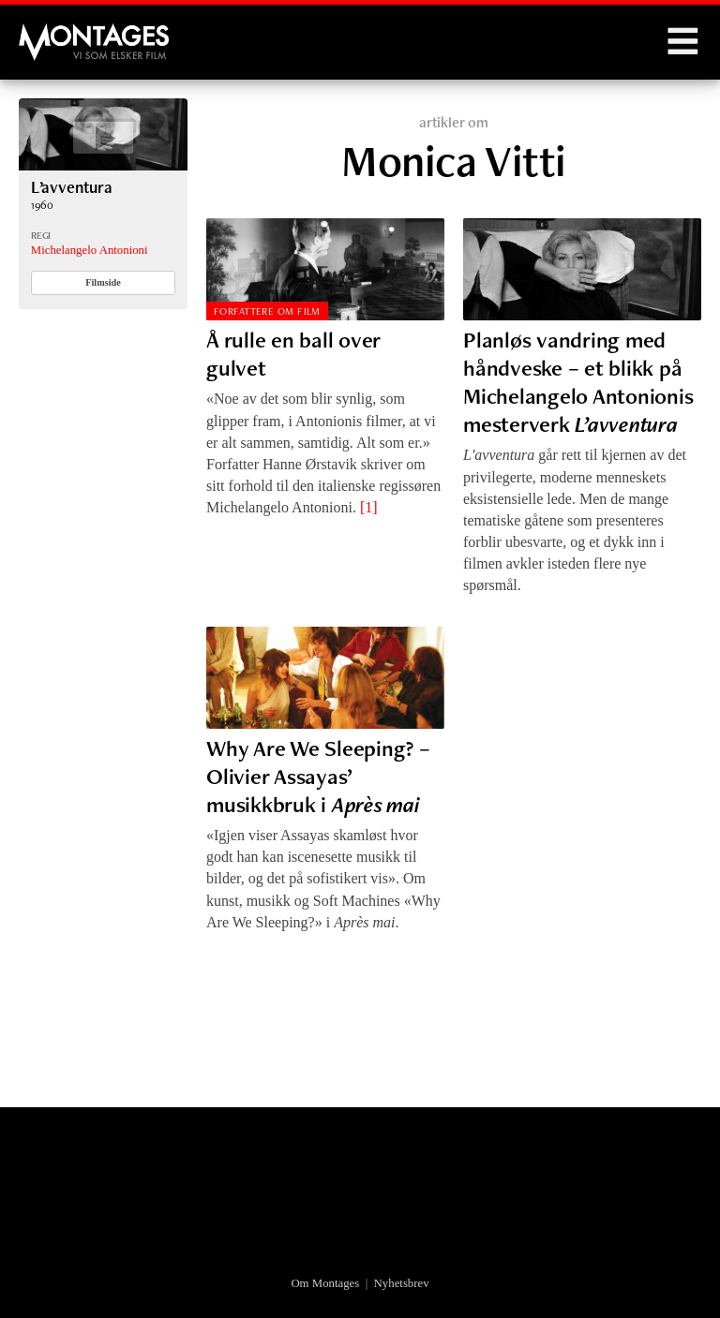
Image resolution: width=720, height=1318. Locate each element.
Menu (682, 42)
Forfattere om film (267, 311)
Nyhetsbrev (401, 1283)
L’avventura (71, 187)
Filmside (103, 282)
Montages (50, 32)
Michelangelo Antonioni (89, 250)
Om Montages (325, 1283)
